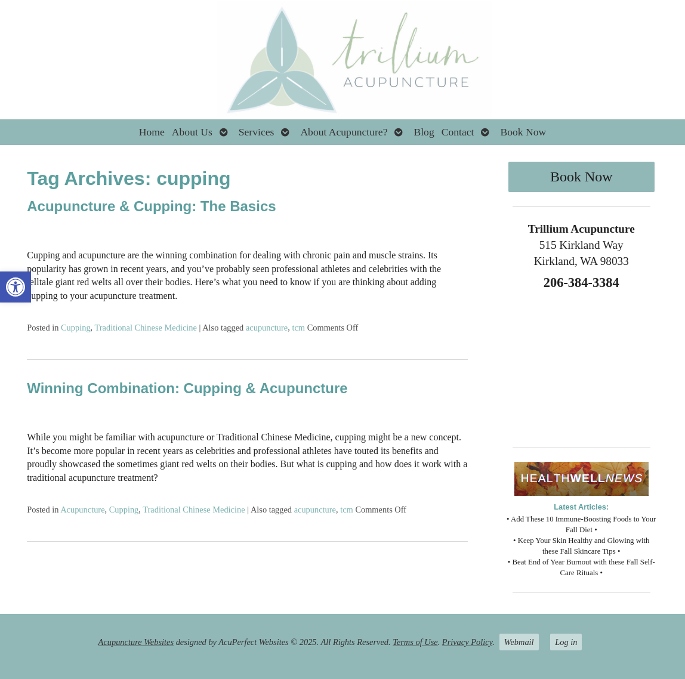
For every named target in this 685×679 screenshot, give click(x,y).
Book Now (523, 132)
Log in (566, 642)
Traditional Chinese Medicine (146, 327)
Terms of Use (415, 642)
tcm (298, 327)
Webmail (519, 642)
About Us (192, 132)
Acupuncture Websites (136, 642)
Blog (424, 132)
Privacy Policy (467, 642)
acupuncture (267, 327)
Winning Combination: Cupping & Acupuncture (187, 388)
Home (152, 132)
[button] (15, 287)
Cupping (76, 327)
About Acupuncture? (343, 132)
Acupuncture (82, 509)
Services (256, 132)
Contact (458, 132)
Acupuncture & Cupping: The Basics (151, 206)
